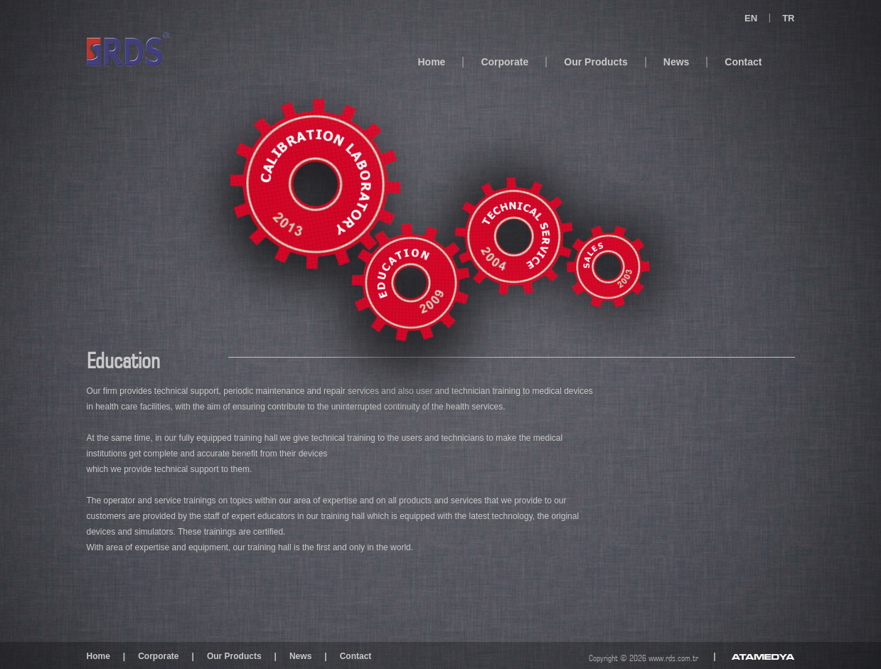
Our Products (595, 62)
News (676, 62)
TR (788, 18)
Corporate (504, 62)
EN (750, 18)
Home (432, 62)
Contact (743, 62)
